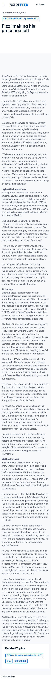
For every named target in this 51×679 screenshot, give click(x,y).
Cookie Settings (8, 676)
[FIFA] (19, 5)
